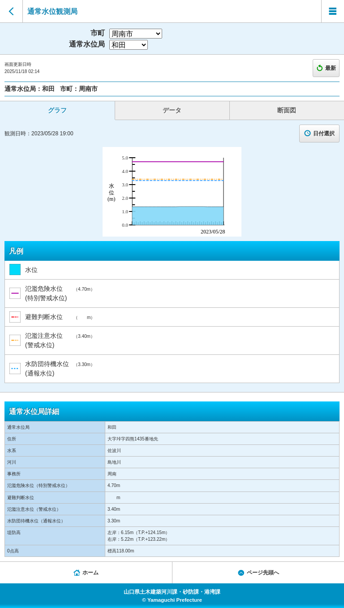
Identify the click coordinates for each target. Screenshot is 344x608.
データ (172, 110)
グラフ (57, 110)
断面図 (286, 110)
